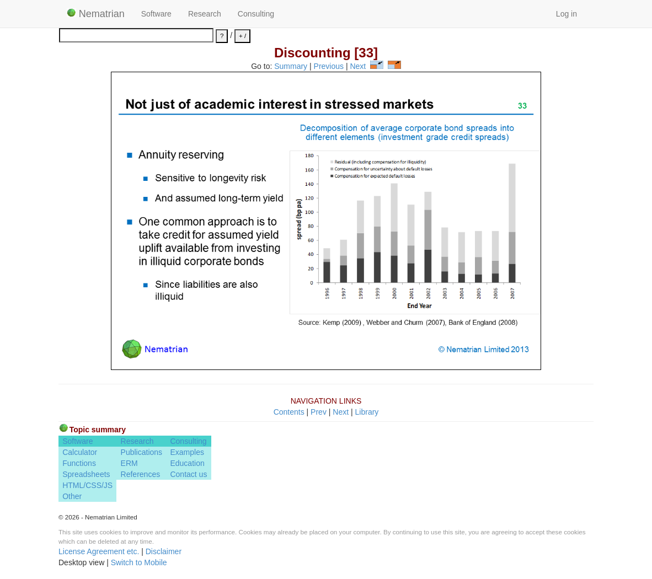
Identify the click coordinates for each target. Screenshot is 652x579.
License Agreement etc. (98, 551)
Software (156, 13)
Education (187, 463)
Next (358, 66)
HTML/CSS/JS (87, 485)
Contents (289, 412)
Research (204, 13)
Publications (142, 452)
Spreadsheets (86, 474)
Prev (319, 412)
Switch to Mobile (139, 562)
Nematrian (96, 13)
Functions (79, 463)
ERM (129, 463)
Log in (566, 13)
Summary (290, 66)
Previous (329, 66)
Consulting (256, 13)
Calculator (79, 452)
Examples (187, 452)
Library (367, 412)
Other (72, 496)
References (141, 474)
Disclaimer (163, 551)
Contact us (188, 474)
